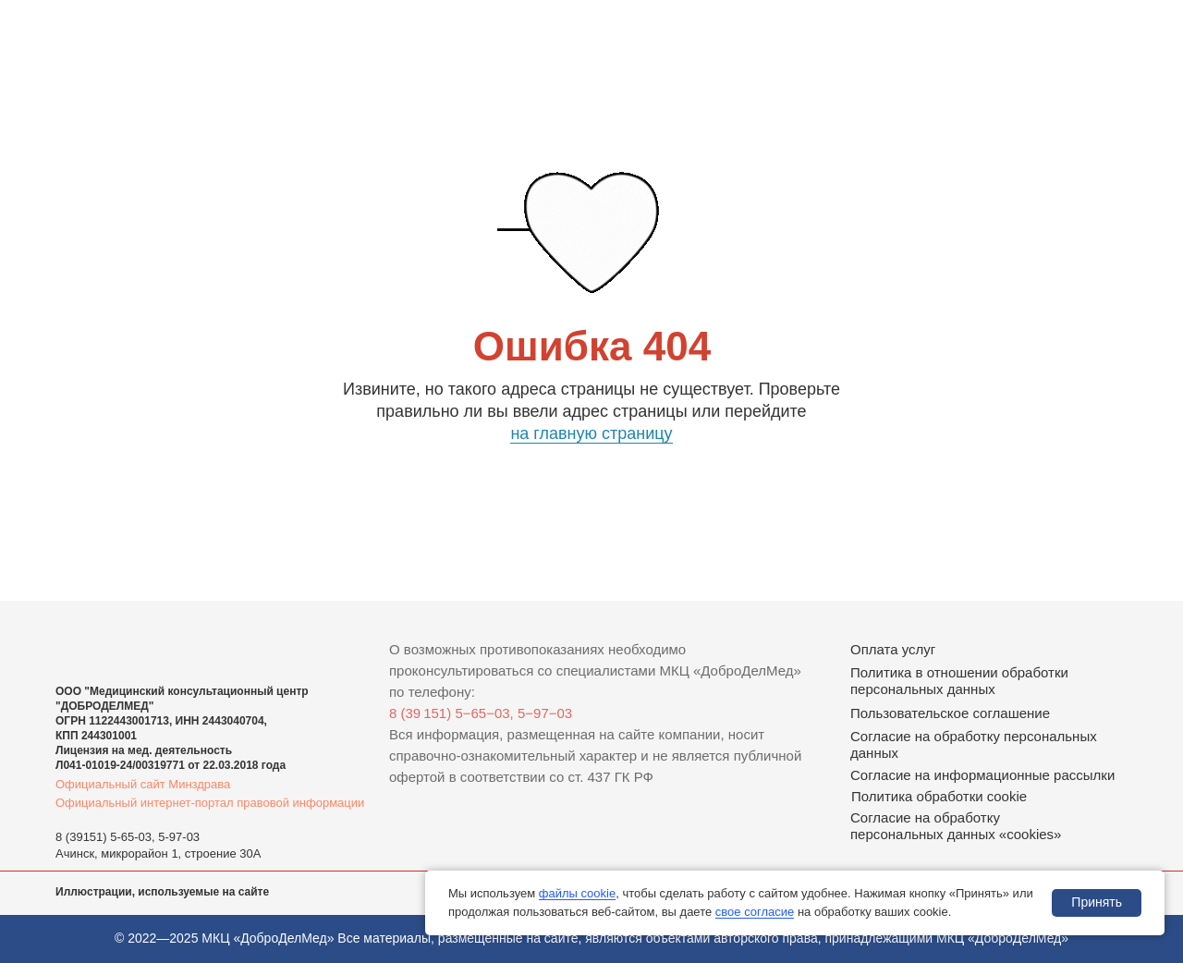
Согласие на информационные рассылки (982, 775)
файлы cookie (577, 893)
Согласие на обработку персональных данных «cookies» (955, 826)
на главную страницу (591, 433)
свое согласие (754, 912)
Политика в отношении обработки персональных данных (959, 680)
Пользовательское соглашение (950, 713)
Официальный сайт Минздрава (142, 784)
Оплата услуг (892, 649)
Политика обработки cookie (939, 796)
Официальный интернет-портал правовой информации (209, 803)
